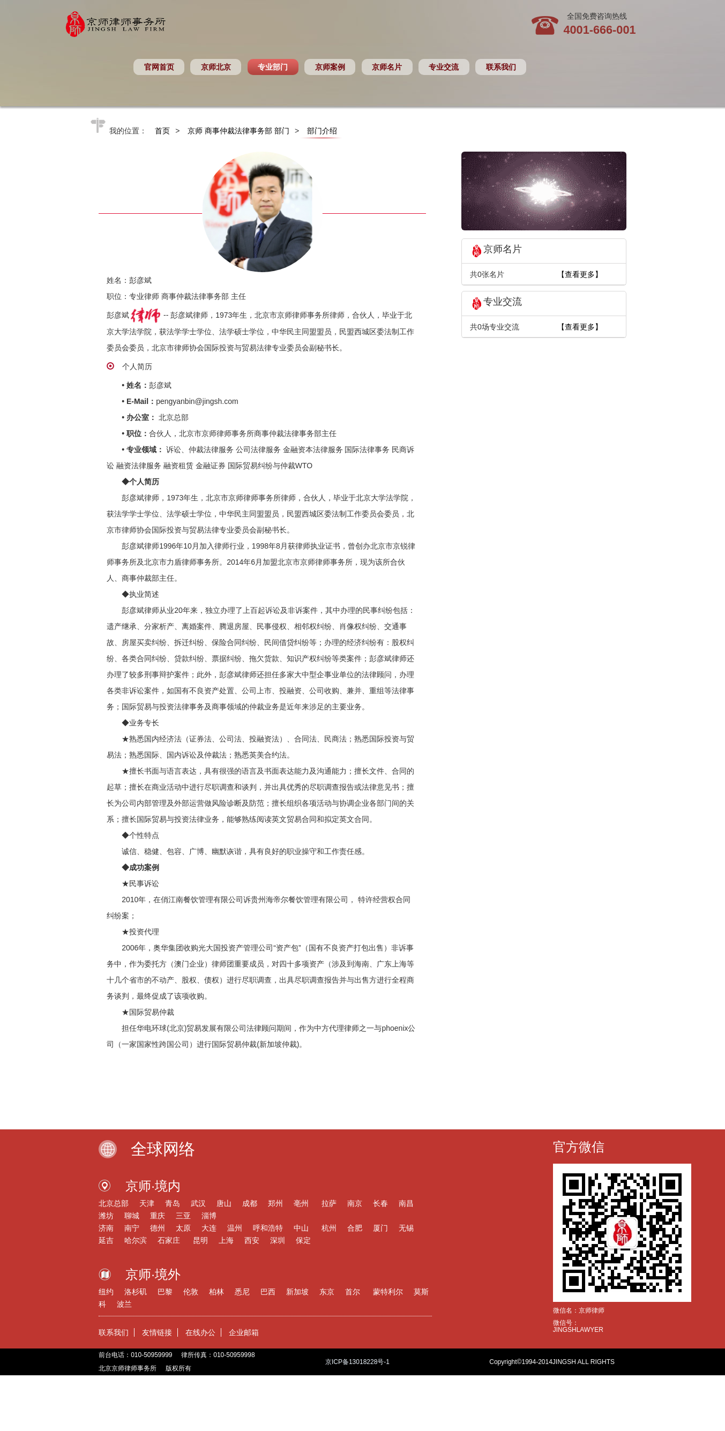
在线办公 (200, 1332)
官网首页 (159, 67)
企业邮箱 (244, 1332)
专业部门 (273, 67)
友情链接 (157, 1332)
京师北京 (216, 67)
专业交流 (444, 67)
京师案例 (330, 67)
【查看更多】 (579, 274)
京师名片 (387, 67)
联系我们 (501, 67)
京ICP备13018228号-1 (357, 1362)
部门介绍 (322, 130)
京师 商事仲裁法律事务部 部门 (238, 130)
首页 (162, 130)
